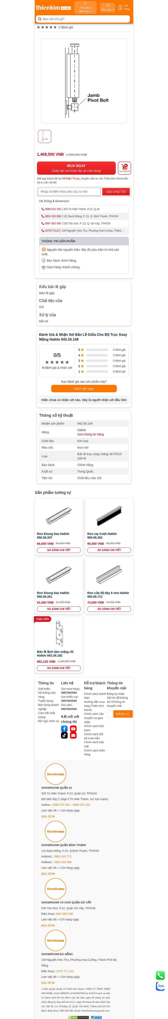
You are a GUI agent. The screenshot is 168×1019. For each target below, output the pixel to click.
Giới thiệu (44, 688)
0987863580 (69, 692)
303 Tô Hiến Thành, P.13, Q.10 (81, 209)
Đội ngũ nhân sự (48, 721)
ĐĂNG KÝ (123, 714)
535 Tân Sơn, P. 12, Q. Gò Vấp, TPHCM (86, 223)
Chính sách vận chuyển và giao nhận (94, 718)
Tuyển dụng (45, 700)
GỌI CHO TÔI (116, 191)
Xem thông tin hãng (90, 434)
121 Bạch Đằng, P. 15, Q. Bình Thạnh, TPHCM (90, 216)
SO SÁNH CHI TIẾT (58, 550)
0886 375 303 (61, 804)
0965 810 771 (63, 856)
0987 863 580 (53, 223)
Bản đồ (48, 816)
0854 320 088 (53, 216)
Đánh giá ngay (84, 388)
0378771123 (52, 230)
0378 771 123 (65, 971)
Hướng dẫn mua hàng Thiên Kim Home (94, 706)
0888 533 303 (53, 209)
